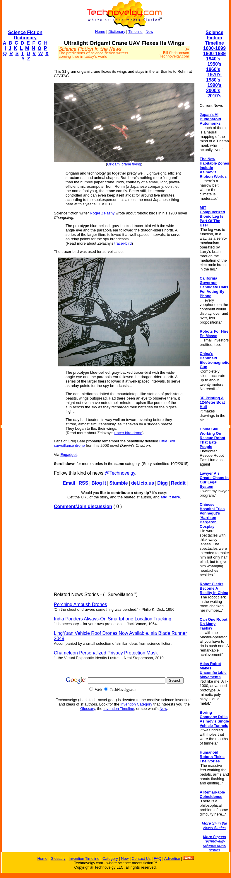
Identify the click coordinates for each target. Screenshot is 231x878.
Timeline (135, 31)
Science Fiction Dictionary (25, 35)
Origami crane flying (124, 164)
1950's (214, 64)
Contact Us (141, 858)
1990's (214, 85)
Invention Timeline (118, 708)
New (149, 31)
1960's (213, 69)
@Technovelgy (120, 473)
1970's (214, 74)
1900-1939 (214, 53)
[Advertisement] (25, 154)
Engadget (68, 454)
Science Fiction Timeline (214, 37)
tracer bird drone (128, 433)
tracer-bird (123, 243)
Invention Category (136, 704)
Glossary (87, 708)
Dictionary (116, 31)
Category (110, 858)
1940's (213, 58)
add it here (170, 497)
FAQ (157, 858)
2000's (213, 90)
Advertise (172, 858)
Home (100, 31)
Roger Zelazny (102, 213)
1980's (213, 79)
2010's (214, 95)
